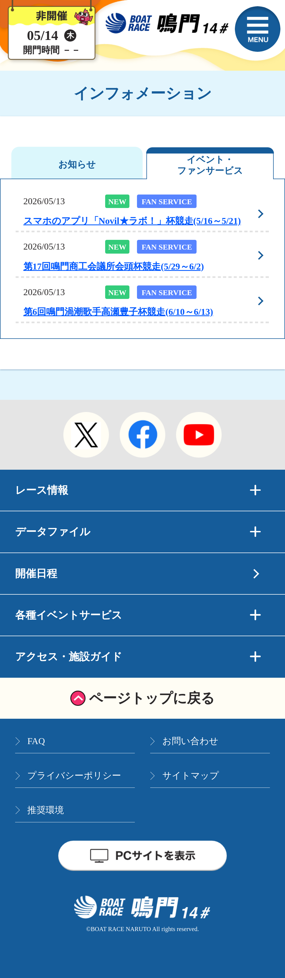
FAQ (36, 741)
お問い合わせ (190, 741)
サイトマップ (190, 776)
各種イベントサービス (137, 615)
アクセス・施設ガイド (137, 657)
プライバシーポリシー (74, 776)
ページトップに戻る (152, 698)
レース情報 (137, 490)
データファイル (137, 532)
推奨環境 (45, 810)
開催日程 (36, 574)
